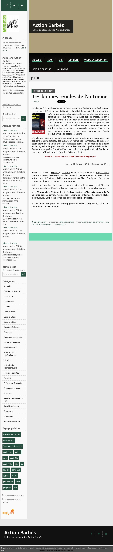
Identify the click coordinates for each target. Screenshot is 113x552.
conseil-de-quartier (11, 434)
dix (61, 60)
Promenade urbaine (12, 388)
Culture (7, 306)
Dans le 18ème (10, 322)
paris (83, 222)
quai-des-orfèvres (96, 222)
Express (55, 172)
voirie (14, 476)
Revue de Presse (42, 69)
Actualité (8, 286)
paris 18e (14, 458)
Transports (8, 411)
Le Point (66, 172)
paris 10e (16, 470)
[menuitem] (36, 58)
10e (16, 464)
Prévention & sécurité (13, 383)
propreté (7, 487)
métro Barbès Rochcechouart (10, 366)
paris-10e (7, 452)
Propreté (8, 393)
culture (6, 476)
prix (86, 222)
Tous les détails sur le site (79, 197)
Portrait (7, 378)
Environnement (10, 347)
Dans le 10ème (10, 317)
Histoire (7, 360)
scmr (5, 458)
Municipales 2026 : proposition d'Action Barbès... (13, 213)
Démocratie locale (11, 327)
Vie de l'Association (12, 421)
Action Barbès (48, 25)
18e (15, 487)
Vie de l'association (95, 60)
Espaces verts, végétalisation (10, 353)
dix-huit (73, 60)
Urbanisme (8, 416)
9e (22, 464)
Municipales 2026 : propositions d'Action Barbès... (13, 151)
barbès (17, 452)
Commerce (8, 296)
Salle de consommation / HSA (14, 399)
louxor (6, 470)
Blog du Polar (102, 172)
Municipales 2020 (11, 373)
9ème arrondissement (12, 446)
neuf (50, 60)
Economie (8, 332)
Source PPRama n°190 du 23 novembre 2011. (87, 164)
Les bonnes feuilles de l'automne (70, 96)
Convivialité (9, 301)
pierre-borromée (44, 224)
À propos (62, 69)
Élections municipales (13, 337)
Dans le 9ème (9, 311)
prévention (8, 481)
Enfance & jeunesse (12, 342)
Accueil (36, 60)
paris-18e (7, 464)
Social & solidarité (11, 406)
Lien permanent (39, 222)
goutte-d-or (8, 440)
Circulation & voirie (12, 291)
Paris (18, 481)
